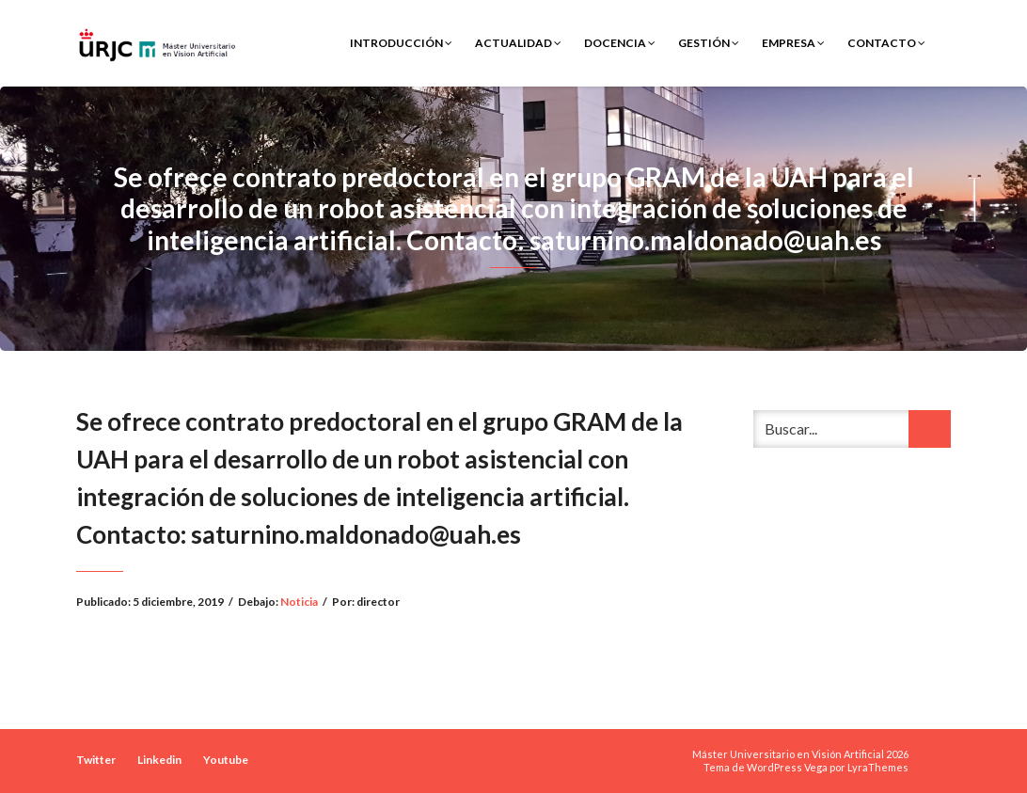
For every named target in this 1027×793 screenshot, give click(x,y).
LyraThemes (877, 767)
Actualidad (518, 43)
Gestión (708, 43)
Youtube (225, 760)
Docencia (620, 43)
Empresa (793, 43)
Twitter (96, 760)
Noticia (299, 602)
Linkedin (159, 760)
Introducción (401, 43)
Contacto (886, 43)
